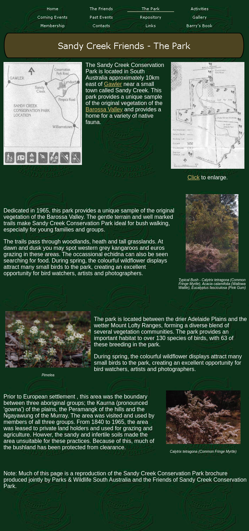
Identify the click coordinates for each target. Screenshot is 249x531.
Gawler (113, 84)
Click (193, 177)
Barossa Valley (104, 109)
